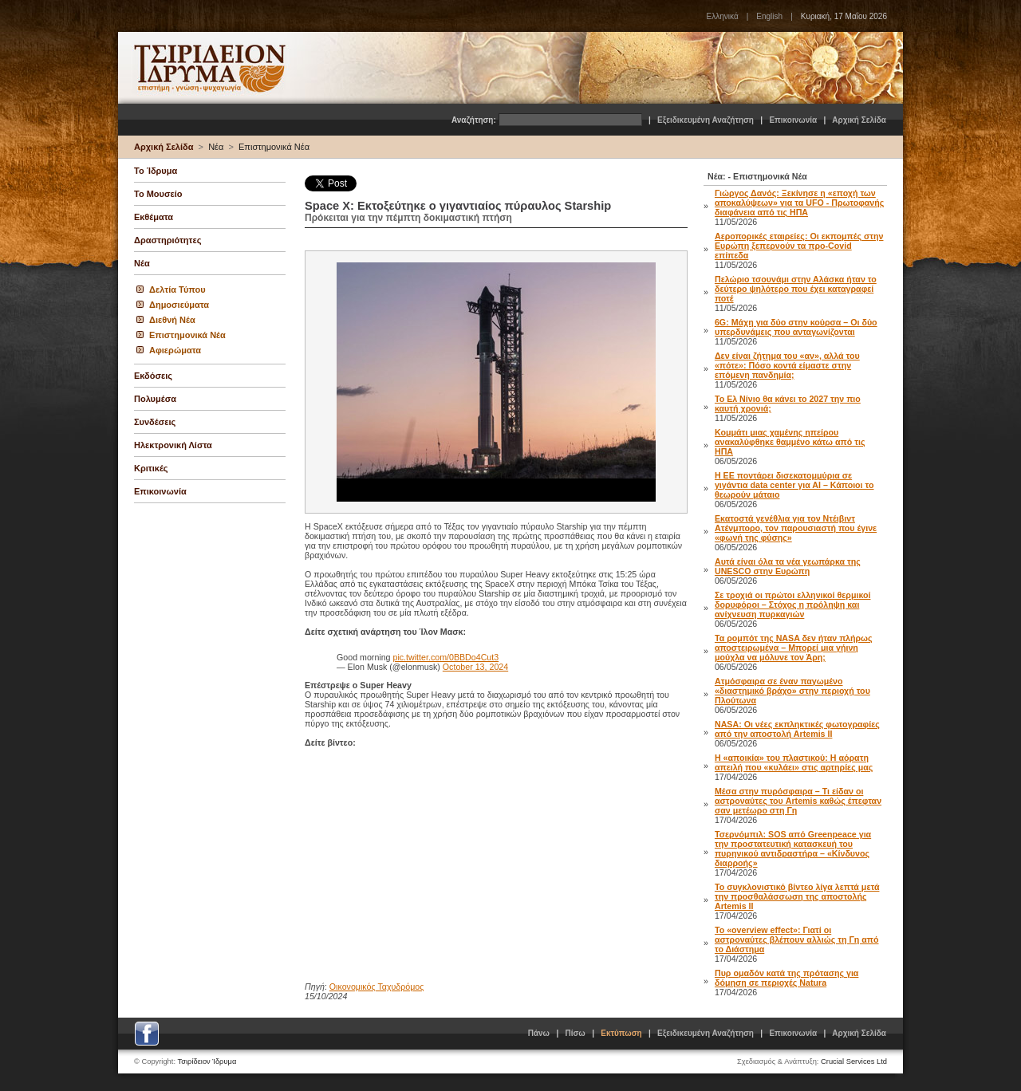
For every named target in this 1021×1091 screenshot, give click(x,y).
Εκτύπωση (621, 1033)
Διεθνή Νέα (172, 320)
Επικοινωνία (793, 120)
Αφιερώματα (175, 350)
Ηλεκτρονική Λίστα (173, 445)
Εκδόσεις (153, 375)
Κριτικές (151, 468)
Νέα (215, 147)
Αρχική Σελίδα (859, 120)
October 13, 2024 (475, 667)
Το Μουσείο (158, 194)
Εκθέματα (153, 217)
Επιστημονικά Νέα (273, 147)
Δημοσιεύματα (179, 304)
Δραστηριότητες (167, 240)
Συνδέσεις (154, 422)
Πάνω (539, 1033)
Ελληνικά (723, 16)
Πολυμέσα (155, 399)
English (769, 16)
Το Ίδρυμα (155, 170)
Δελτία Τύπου (177, 289)
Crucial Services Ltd (854, 1061)
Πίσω (575, 1033)
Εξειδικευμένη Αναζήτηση (705, 120)
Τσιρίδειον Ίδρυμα (207, 1061)
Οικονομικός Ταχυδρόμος (376, 986)
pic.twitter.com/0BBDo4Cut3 (446, 657)
